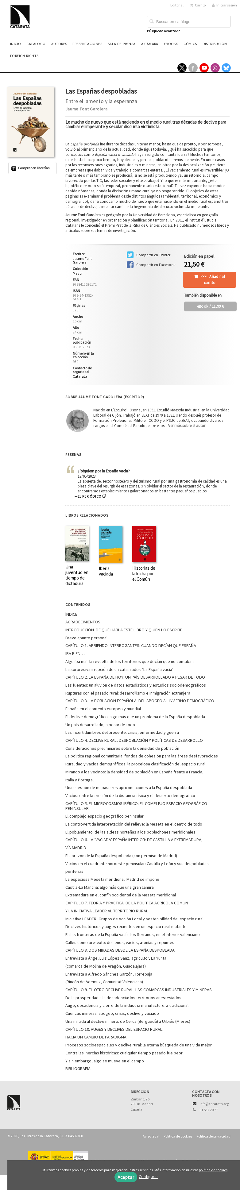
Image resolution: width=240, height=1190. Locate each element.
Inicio (15, 43)
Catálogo (35, 43)
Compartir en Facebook (151, 265)
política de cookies (213, 1170)
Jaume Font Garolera (86, 109)
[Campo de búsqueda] (189, 22)
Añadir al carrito (212, 279)
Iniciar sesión (224, 5)
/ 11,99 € (210, 306)
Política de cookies (178, 1136)
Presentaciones (87, 43)
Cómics (190, 43)
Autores (59, 43)
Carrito (198, 5)
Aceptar (126, 1177)
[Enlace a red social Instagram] (215, 67)
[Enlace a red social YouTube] (204, 67)
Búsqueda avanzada (163, 31)
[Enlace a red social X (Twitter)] (182, 67)
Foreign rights (24, 55)
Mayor (78, 273)
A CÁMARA (149, 43)
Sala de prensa (122, 43)
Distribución (215, 43)
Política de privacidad (213, 1136)
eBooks (171, 43)
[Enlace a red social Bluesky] (226, 67)
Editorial (177, 5)
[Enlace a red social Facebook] (193, 67)
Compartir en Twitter (148, 255)
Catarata (80, 376)
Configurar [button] (148, 1176)
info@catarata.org (214, 1103)
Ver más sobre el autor (186, 425)
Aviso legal (151, 1136)
